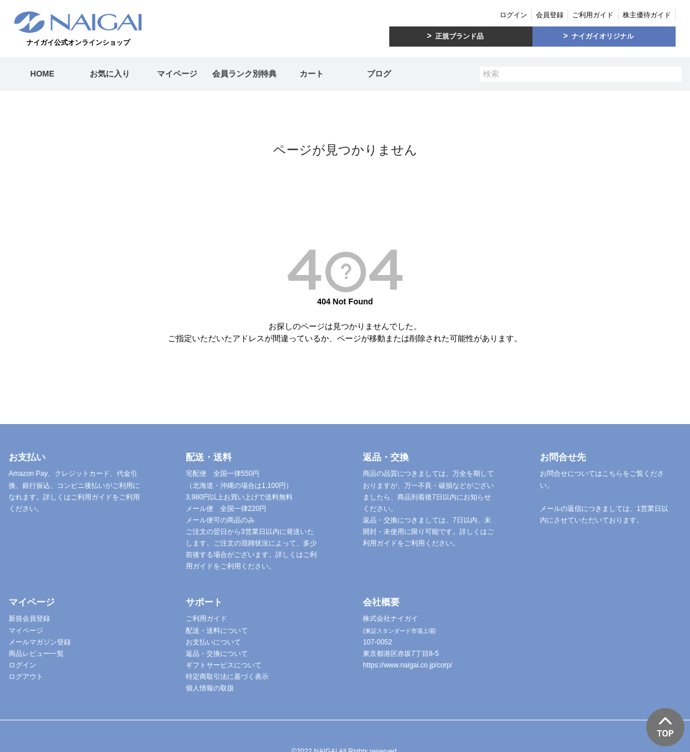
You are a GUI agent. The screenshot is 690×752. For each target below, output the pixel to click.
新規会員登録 (29, 618)
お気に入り (110, 73)
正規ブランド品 (459, 36)
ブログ (379, 73)
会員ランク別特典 (244, 73)
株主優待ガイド (647, 15)
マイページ (177, 73)
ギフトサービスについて (224, 665)
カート (312, 73)
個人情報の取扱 (210, 688)
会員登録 (550, 15)
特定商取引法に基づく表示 (227, 677)
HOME (42, 73)
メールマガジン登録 (40, 642)
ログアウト (26, 677)
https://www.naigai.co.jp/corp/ (407, 665)
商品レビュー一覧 (36, 654)
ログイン (513, 15)
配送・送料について (217, 631)
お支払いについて (213, 642)
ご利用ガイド (593, 15)
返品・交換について (217, 654)
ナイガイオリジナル (603, 36)
